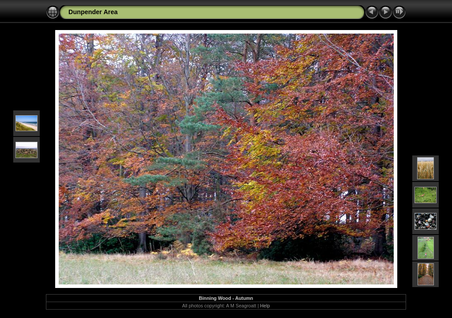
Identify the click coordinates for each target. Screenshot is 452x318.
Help (265, 305)
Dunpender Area (92, 11)
